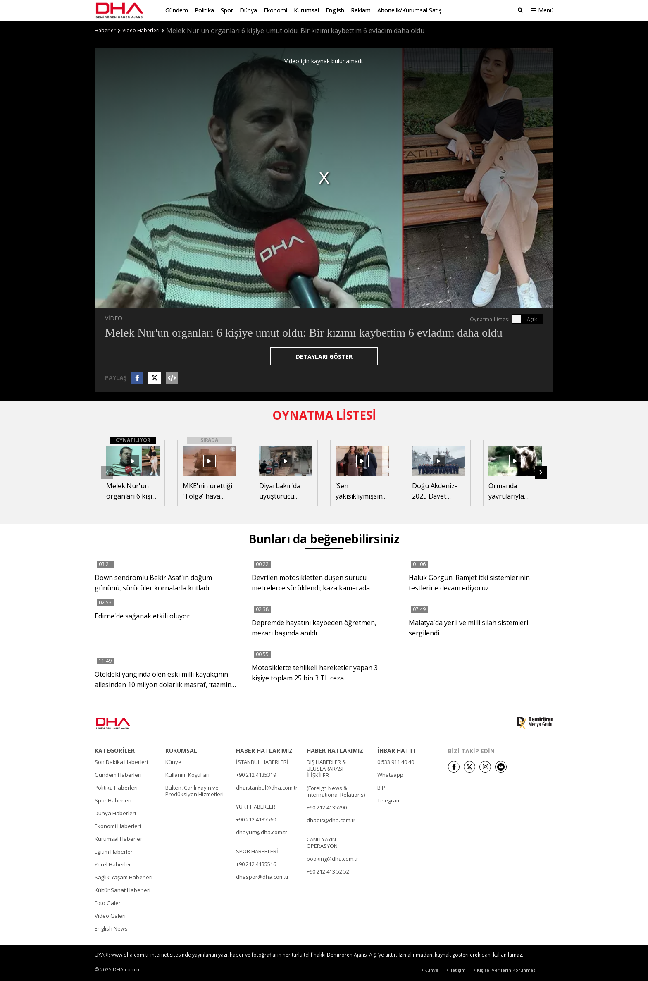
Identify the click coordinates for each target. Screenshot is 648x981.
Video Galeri (110, 915)
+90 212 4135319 (256, 774)
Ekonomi (275, 10)
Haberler (105, 30)
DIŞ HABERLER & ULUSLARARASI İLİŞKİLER (326, 768)
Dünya (248, 10)
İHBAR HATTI (396, 750)
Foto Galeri (108, 902)
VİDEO (113, 317)
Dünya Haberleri (115, 812)
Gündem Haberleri (118, 774)
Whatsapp (390, 774)
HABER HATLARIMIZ (264, 750)
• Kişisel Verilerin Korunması (505, 969)
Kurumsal (306, 10)
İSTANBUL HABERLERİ (262, 761)
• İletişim (456, 969)
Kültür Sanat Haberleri (122, 889)
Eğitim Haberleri (114, 851)
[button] (541, 472)
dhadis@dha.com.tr (331, 819)
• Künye (430, 969)
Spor (227, 10)
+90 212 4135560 (256, 819)
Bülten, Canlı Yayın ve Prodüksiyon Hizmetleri (194, 790)
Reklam (361, 10)
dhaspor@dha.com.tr (262, 876)
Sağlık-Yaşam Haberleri (123, 877)
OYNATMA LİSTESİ (324, 414)
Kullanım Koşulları (187, 774)
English (335, 10)
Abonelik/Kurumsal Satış (409, 10)
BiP (381, 787)
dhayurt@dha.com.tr (261, 831)
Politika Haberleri (116, 787)
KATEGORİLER (115, 750)
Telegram (389, 800)
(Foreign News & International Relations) (336, 790)
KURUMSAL (181, 750)
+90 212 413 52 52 (328, 871)
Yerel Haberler (113, 864)
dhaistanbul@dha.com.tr (267, 787)
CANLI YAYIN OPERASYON (322, 842)
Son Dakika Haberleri (121, 761)
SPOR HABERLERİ (257, 850)
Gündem (176, 10)
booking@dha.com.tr (332, 858)
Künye (173, 761)
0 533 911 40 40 (395, 761)
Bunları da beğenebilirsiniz (324, 538)
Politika (204, 10)
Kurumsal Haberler (118, 838)
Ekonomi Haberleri (118, 825)
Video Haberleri (141, 30)
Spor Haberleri (113, 800)
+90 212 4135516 (256, 863)
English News (111, 928)
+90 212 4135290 (327, 807)
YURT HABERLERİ (256, 806)
